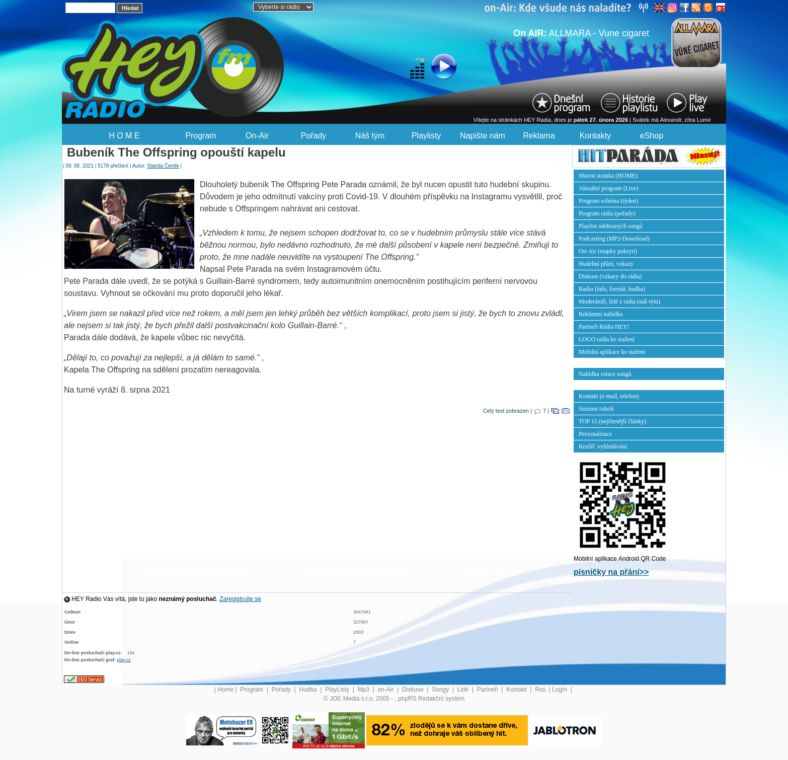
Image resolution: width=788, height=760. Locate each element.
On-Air (257, 135)
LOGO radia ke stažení (607, 339)
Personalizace (595, 433)
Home (225, 689)
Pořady (314, 135)
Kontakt (517, 689)
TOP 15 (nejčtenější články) (612, 421)
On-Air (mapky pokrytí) (608, 251)
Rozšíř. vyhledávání (603, 446)
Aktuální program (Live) (609, 188)
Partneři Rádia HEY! (604, 326)
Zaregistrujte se (240, 598)
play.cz (124, 659)
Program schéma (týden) (608, 200)
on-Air (386, 689)
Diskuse (413, 689)
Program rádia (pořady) (607, 213)
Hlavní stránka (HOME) (608, 175)
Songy (441, 689)
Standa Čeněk (163, 166)
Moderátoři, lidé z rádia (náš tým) (619, 301)
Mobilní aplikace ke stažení (612, 351)
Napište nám (482, 135)
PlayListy (338, 689)
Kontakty (595, 135)
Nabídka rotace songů (605, 373)
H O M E (124, 135)
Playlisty (426, 135)
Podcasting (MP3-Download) (614, 238)
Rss (541, 689)
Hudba (309, 689)
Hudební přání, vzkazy (606, 263)
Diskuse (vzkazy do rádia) (610, 276)
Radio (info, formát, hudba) (612, 288)
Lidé (463, 689)
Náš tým (370, 135)
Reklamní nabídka (601, 314)
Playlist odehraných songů (611, 226)
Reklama (539, 135)
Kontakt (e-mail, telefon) (609, 396)
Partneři (488, 689)
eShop (651, 135)
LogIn (560, 689)
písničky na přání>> (611, 572)
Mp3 (364, 689)
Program (200, 135)
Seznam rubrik (596, 408)
